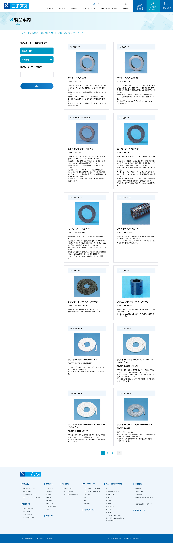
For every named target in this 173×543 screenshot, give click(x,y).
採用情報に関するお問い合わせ (144, 497)
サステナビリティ (89, 8)
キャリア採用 (139, 491)
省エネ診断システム (28, 517)
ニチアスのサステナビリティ (92, 488)
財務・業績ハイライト (112, 491)
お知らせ (49, 515)
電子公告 (108, 509)
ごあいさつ (49, 488)
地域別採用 (138, 494)
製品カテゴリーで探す (29, 488)
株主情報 (108, 500)
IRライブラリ (110, 494)
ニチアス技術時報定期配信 (70, 494)
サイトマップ (50, 538)
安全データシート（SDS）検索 (31, 497)
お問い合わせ (140, 510)
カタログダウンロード (29, 494)
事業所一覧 (49, 503)
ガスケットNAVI (27, 514)
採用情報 (126, 8)
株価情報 (108, 512)
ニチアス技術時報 (68, 491)
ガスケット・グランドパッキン (60, 33)
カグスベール (26, 511)
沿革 (47, 509)
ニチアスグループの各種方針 (92, 491)
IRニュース (109, 488)
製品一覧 (43, 33)
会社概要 (49, 491)
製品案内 (50, 8)
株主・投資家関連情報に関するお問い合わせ (115, 519)
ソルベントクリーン (28, 508)
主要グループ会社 (51, 506)
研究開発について (68, 488)
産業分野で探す (27, 491)
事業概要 (49, 500)
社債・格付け (110, 506)
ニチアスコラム (89, 509)
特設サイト (26, 504)
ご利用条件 (39, 538)
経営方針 (49, 494)
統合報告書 (87, 503)
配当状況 (108, 503)
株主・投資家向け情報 (109, 8)
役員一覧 (49, 497)
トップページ (25, 33)
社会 (85, 497)
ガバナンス (87, 494)
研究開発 (74, 8)
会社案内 (62, 8)
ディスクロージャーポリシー (114, 515)
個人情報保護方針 (27, 538)
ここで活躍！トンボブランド (143, 504)
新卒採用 (138, 488)
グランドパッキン (79, 33)
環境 (85, 500)
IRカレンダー (110, 497)
